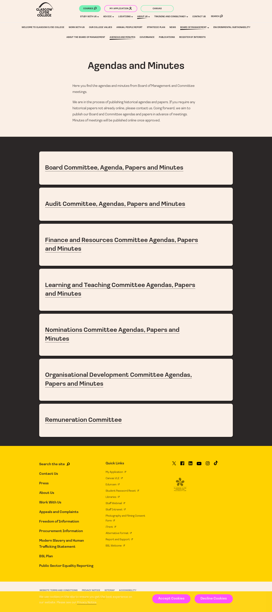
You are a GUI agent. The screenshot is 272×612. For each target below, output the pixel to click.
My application (121, 8)
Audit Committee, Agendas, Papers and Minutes (136, 204)
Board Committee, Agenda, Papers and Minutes (136, 168)
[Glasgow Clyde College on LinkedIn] (190, 464)
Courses (90, 8)
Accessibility (127, 590)
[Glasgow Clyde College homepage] (45, 9)
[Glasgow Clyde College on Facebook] (182, 464)
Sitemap (110, 590)
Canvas (157, 8)
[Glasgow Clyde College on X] (174, 464)
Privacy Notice (86, 602)
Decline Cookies (214, 598)
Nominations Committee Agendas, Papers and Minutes (136, 335)
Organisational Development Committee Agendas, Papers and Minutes (136, 380)
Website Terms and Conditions (59, 590)
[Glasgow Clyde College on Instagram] (208, 464)
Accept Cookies (171, 598)
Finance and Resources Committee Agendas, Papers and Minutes (136, 245)
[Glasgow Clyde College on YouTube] (199, 464)
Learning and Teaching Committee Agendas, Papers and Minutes (136, 290)
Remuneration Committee (136, 420)
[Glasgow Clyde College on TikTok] (216, 464)
